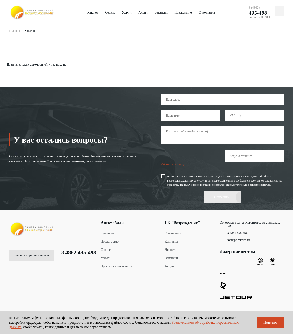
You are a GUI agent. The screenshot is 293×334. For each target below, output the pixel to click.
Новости (170, 249)
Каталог (92, 12)
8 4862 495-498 (75, 252)
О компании (207, 12)
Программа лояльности (117, 266)
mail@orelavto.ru (235, 240)
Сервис (110, 12)
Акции (142, 12)
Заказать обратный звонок (31, 255)
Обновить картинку (172, 164)
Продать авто (110, 241)
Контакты (171, 241)
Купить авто (109, 233)
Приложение (183, 12)
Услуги (127, 12)
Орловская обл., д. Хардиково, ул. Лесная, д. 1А (250, 224)
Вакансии (161, 12)
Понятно (270, 322)
